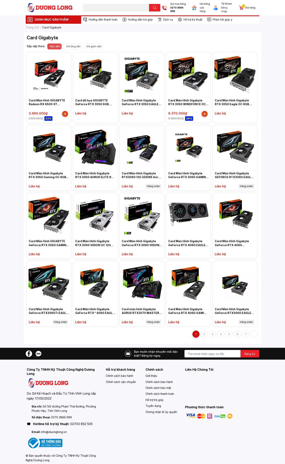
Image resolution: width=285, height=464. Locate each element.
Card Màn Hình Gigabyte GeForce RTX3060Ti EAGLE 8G (48, 312)
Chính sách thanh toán (159, 393)
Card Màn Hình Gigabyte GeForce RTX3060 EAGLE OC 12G (233, 312)
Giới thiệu (151, 375)
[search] (154, 7)
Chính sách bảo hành (119, 375)
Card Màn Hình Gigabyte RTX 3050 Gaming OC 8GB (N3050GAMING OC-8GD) (47, 177)
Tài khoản (226, 3)
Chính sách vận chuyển (121, 382)
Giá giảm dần (94, 46)
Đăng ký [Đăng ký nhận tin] (249, 353)
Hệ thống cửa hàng (205, 8)
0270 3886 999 (176, 9)
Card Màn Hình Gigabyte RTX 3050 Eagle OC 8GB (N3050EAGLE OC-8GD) (232, 104)
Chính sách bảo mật (158, 387)
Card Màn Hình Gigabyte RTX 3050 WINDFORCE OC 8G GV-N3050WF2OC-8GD (187, 104)
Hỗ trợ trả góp (154, 400)
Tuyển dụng (153, 405)
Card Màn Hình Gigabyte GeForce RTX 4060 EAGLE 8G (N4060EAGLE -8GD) (186, 244)
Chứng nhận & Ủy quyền (161, 412)
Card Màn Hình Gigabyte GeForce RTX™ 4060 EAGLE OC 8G (94, 312)
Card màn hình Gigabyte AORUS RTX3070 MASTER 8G (140, 312)
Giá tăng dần (73, 46)
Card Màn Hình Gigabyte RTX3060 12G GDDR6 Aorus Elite (142, 177)
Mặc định (55, 46)
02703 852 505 (81, 424)
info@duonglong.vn (54, 432)
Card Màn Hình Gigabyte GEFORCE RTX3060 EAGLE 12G (234, 177)
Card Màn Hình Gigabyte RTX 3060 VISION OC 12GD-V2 (94, 244)
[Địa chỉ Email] (221, 353)
